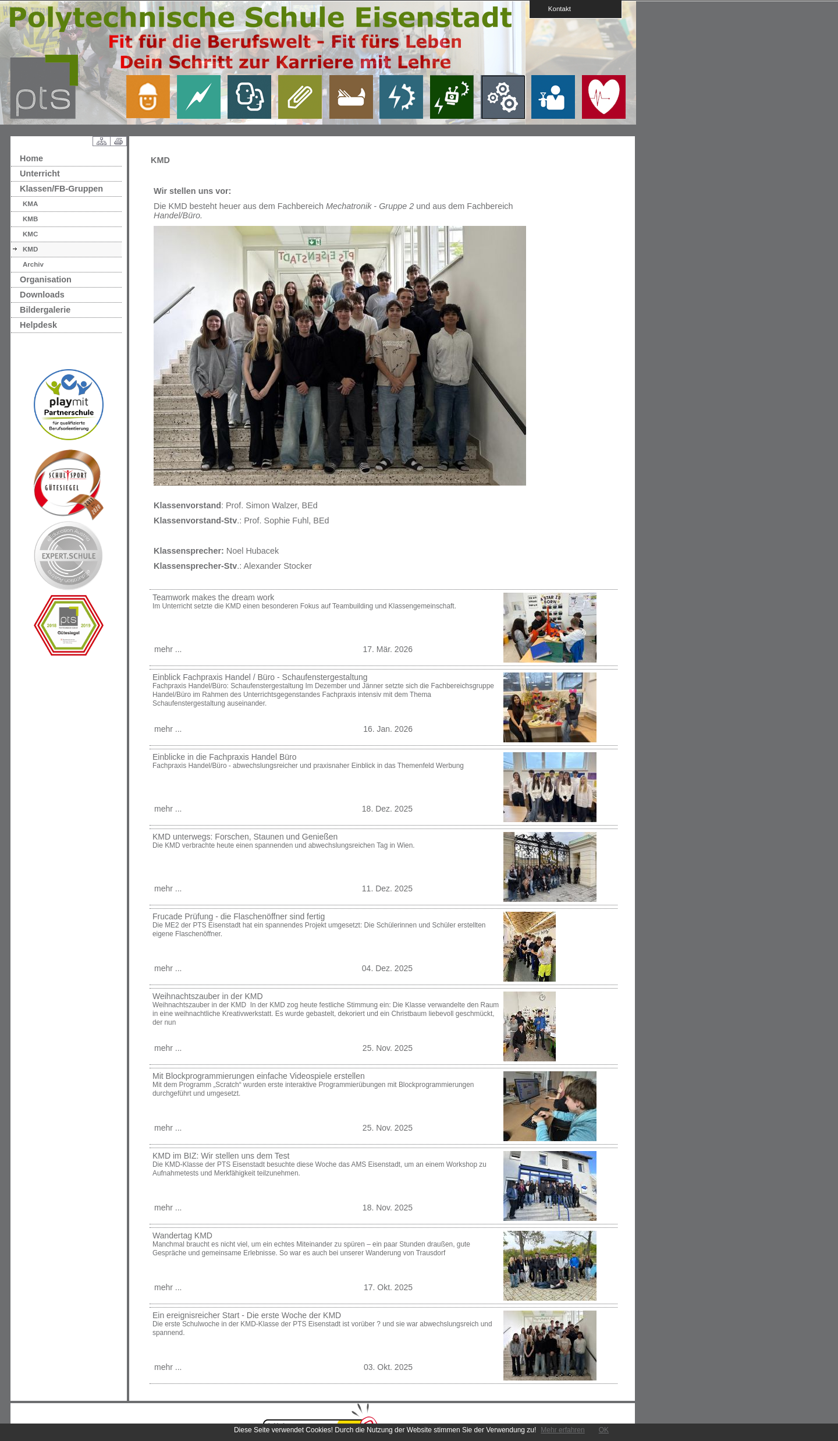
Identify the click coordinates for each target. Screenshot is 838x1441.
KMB (30, 218)
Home (31, 158)
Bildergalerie (45, 309)
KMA (30, 203)
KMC (30, 234)
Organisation (46, 279)
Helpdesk (38, 325)
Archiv (33, 264)
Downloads (42, 294)
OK (604, 1430)
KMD (30, 249)
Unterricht (40, 173)
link (152, 97)
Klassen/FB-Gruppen (61, 188)
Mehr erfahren (562, 1430)
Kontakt (556, 8)
